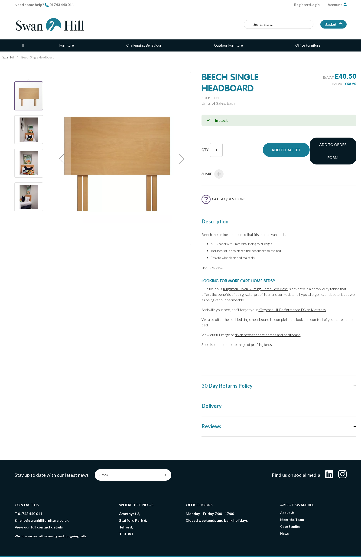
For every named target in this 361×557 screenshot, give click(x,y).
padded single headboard (249, 304)
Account (335, 4)
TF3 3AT (126, 518)
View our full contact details (39, 511)
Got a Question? (223, 183)
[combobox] (278, 24)
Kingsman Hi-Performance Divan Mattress (292, 294)
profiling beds (261, 329)
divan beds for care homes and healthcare (267, 319)
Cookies (120, 546)
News (284, 518)
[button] (61, 158)
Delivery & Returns (75, 546)
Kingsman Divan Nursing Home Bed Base (255, 273)
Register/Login (307, 4)
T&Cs (50, 546)
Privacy (102, 546)
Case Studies (290, 511)
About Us (287, 497)
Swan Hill (8, 57)
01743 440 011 (61, 4)
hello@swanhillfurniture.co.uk (43, 505)
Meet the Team (292, 504)
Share (213, 158)
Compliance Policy (148, 546)
